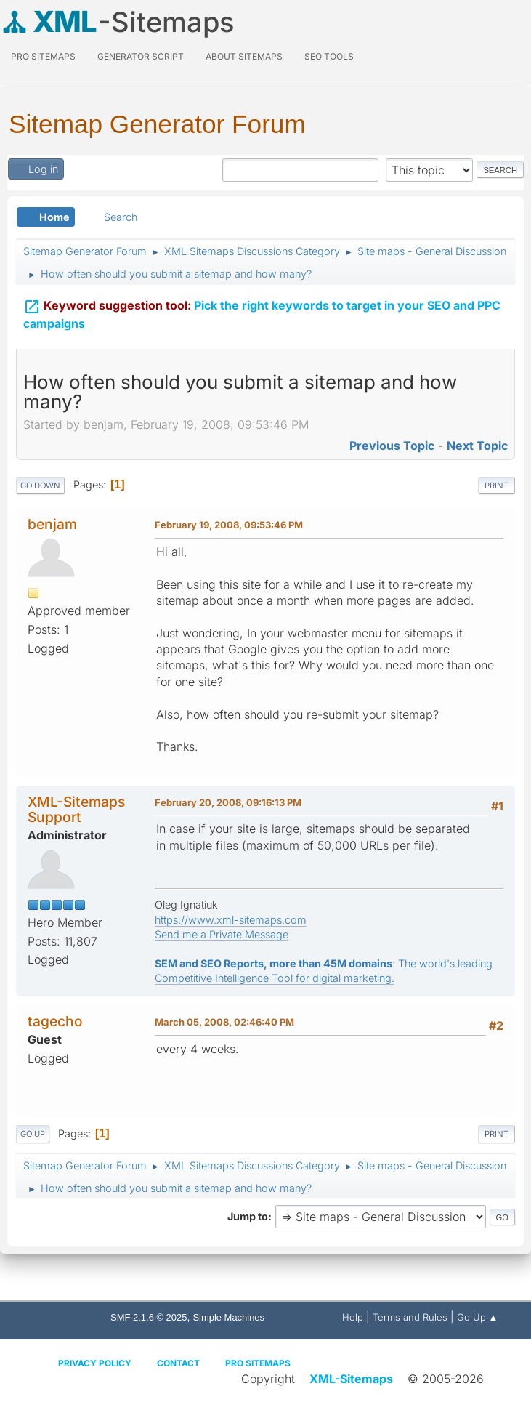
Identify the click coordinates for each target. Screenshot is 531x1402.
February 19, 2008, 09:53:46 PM (229, 525)
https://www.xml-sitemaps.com (231, 920)
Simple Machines (228, 1317)
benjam (52, 524)
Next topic (477, 445)
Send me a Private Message (221, 934)
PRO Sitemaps (43, 56)
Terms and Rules (410, 1317)
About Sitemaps (244, 56)
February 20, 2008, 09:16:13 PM (228, 802)
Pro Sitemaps (258, 1363)
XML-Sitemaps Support (76, 809)
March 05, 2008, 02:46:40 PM (224, 1022)
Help (352, 1317)
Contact (178, 1363)
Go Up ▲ (477, 1317)
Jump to (247, 1216)
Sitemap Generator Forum (157, 124)
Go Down (40, 485)
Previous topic (391, 445)
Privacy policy (94, 1363)
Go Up (32, 1134)
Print (496, 485)
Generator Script (140, 56)
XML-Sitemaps (351, 1378)
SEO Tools (329, 56)
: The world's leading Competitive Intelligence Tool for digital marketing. (324, 970)
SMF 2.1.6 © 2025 (148, 1317)
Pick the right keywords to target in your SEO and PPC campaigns (261, 311)
